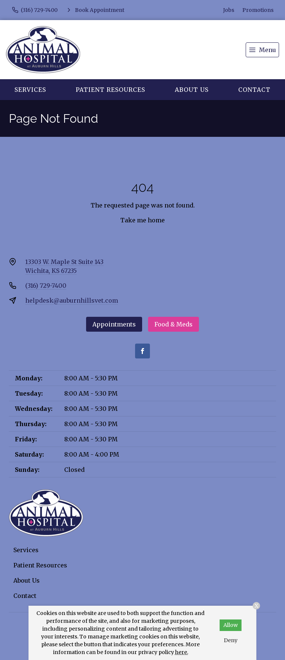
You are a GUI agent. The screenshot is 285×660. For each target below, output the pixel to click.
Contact (254, 89)
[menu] (262, 49)
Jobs (228, 10)
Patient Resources (110, 89)
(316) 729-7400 (45, 285)
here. (181, 652)
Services (30, 89)
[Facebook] (142, 351)
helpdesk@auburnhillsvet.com (71, 300)
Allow (230, 625)
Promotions (257, 10)
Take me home (142, 220)
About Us (192, 89)
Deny (231, 640)
